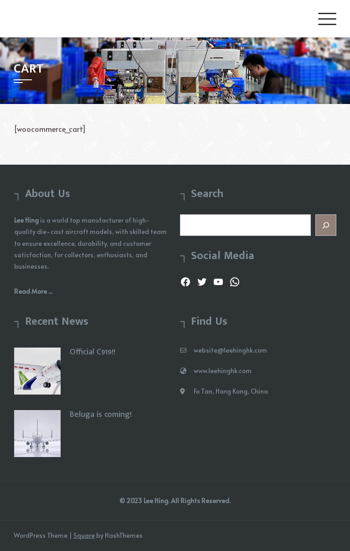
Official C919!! (92, 352)
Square (84, 535)
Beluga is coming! (101, 414)
